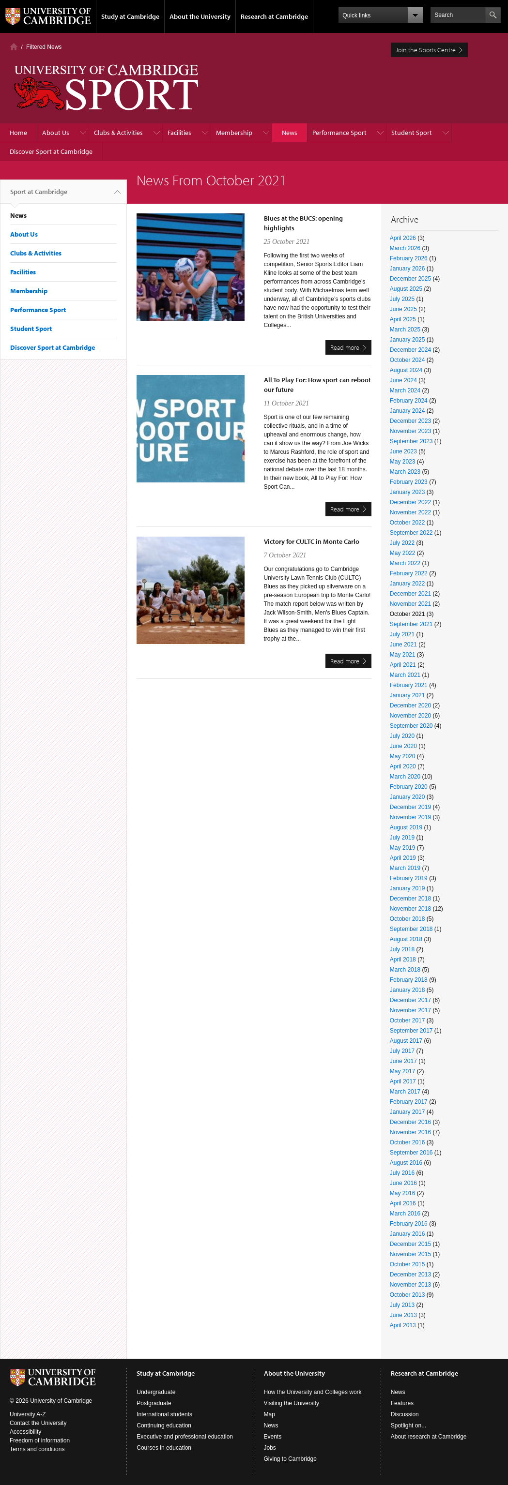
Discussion (405, 1414)
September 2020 (411, 725)
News (289, 132)
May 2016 (403, 1193)
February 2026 (409, 258)
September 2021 (411, 624)
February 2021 (409, 685)
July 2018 (402, 949)
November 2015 (410, 1254)
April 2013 (403, 1325)
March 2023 (405, 471)
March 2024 (405, 390)
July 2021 (402, 634)
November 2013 (410, 1284)
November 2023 (410, 431)
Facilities (179, 132)
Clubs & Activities (118, 132)
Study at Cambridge (130, 16)
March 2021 (405, 675)
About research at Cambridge (429, 1436)
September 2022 (411, 532)
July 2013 (402, 1305)
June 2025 (403, 309)
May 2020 (403, 756)
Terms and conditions (37, 1449)
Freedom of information (40, 1440)
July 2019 (402, 837)
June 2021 (403, 644)
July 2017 (402, 1051)
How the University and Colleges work (313, 1392)
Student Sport (411, 132)
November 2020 (410, 715)
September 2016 (411, 1152)
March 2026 (405, 248)
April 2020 (403, 766)
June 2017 (403, 1061)
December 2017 (410, 1000)
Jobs (270, 1447)
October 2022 (407, 522)
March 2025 (405, 329)
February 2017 (409, 1101)
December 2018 (410, 898)
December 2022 (410, 502)
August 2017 (406, 1040)
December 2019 (410, 807)
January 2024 (407, 410)
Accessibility (25, 1431)
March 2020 (405, 776)
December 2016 (410, 1122)
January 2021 (407, 695)
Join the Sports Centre (426, 49)
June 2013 (403, 1315)
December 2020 (410, 705)
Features (402, 1403)
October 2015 (407, 1264)
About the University (200, 16)
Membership (234, 132)
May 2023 (403, 461)
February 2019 (409, 878)
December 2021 (410, 593)
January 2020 (407, 797)
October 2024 (407, 360)
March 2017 (405, 1091)
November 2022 (410, 512)
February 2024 (409, 400)
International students (164, 1414)
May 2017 (403, 1071)
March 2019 (405, 868)
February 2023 (409, 482)
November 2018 (410, 908)
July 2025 (402, 299)
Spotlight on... (408, 1425)
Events (273, 1436)
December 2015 (410, 1244)
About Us (55, 132)
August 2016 (406, 1162)
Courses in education (164, 1447)
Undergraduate (156, 1392)
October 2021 (407, 614)
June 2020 (403, 746)
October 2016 (407, 1142)
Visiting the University (292, 1403)
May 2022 (403, 553)
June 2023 (403, 451)
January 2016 (407, 1233)
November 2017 (410, 1010)
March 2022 (405, 563)
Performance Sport (339, 132)
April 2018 (403, 959)
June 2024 (403, 380)
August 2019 (406, 827)
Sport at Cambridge (38, 195)
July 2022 (402, 543)
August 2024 (406, 370)
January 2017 (407, 1112)
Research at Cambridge (274, 16)
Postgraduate (154, 1403)
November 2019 (410, 817)
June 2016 (403, 1183)
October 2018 (407, 918)
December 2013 (410, 1274)
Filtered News (44, 47)
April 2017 (403, 1081)
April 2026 (403, 238)
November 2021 (410, 603)
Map (269, 1414)
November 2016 (410, 1132)
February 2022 (409, 573)
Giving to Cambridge (290, 1458)
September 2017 (411, 1030)
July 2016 (402, 1173)
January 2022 (407, 583)
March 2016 (405, 1213)
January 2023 (407, 492)
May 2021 (403, 654)
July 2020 (402, 736)
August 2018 (406, 939)
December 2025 (410, 278)
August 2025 (406, 288)
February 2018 (409, 979)
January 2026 (407, 268)
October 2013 (407, 1294)
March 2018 (405, 969)
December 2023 (410, 421)
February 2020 (409, 786)
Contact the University (38, 1423)
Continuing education (164, 1425)
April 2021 (403, 664)
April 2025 (403, 319)
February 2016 (409, 1223)
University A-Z (28, 1414)
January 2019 (407, 888)
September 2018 (411, 929)
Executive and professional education (185, 1436)
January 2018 (407, 990)
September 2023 (411, 441)
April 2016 (403, 1203)
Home (14, 47)
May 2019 (403, 847)
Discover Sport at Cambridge (51, 151)
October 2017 (407, 1020)
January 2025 (407, 339)
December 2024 (410, 349)
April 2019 (403, 858)
